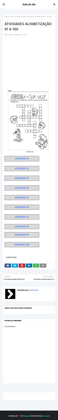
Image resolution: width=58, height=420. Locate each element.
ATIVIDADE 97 (22, 217)
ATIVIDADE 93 (22, 178)
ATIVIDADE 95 (22, 197)
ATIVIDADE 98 (22, 226)
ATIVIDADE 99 (22, 234)
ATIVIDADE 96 (22, 207)
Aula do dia (29, 4)
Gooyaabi (46, 416)
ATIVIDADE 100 (22, 244)
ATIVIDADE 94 (22, 187)
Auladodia (10, 35)
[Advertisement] (29, 65)
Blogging (26, 416)
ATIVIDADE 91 (22, 158)
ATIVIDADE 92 (22, 168)
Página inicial (9, 16)
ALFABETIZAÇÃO (20, 16)
